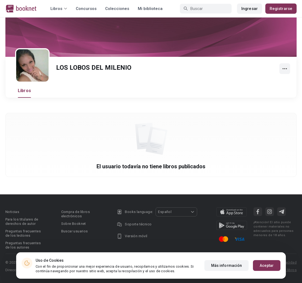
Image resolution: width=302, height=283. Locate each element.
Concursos (86, 8)
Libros (24, 90)
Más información (226, 267)
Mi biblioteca (150, 8)
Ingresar (249, 8)
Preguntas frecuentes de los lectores (23, 233)
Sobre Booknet (73, 224)
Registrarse (281, 8)
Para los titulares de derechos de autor (21, 221)
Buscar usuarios (74, 231)
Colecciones (117, 8)
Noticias (12, 212)
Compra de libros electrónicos (75, 214)
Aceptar (267, 267)
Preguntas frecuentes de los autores (23, 245)
